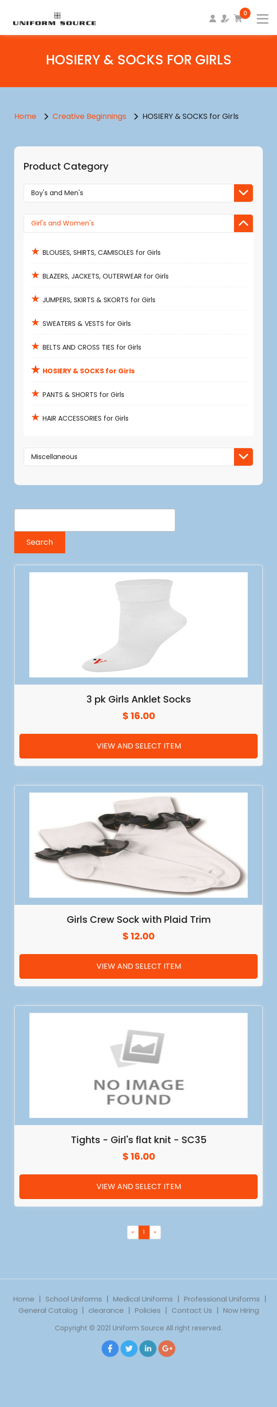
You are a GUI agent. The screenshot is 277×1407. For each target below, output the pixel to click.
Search (39, 542)
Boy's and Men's (142, 193)
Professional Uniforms (222, 1307)
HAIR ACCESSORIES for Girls (80, 417)
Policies (148, 1319)
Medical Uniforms (143, 1307)
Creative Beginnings (90, 116)
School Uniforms (73, 1307)
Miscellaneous (142, 457)
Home (25, 116)
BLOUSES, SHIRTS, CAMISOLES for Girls (96, 251)
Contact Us (192, 1319)
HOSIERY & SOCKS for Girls (83, 370)
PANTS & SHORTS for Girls (77, 393)
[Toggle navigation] (257, 16)
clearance (106, 1319)
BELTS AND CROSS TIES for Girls (86, 346)
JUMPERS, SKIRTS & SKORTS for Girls (93, 299)
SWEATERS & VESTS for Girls (81, 322)
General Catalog (48, 1319)
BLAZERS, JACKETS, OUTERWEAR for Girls (100, 275)
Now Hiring (241, 1319)
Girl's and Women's (142, 223)
